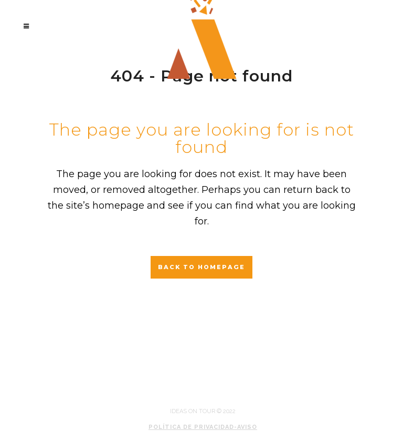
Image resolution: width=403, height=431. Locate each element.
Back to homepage (201, 267)
